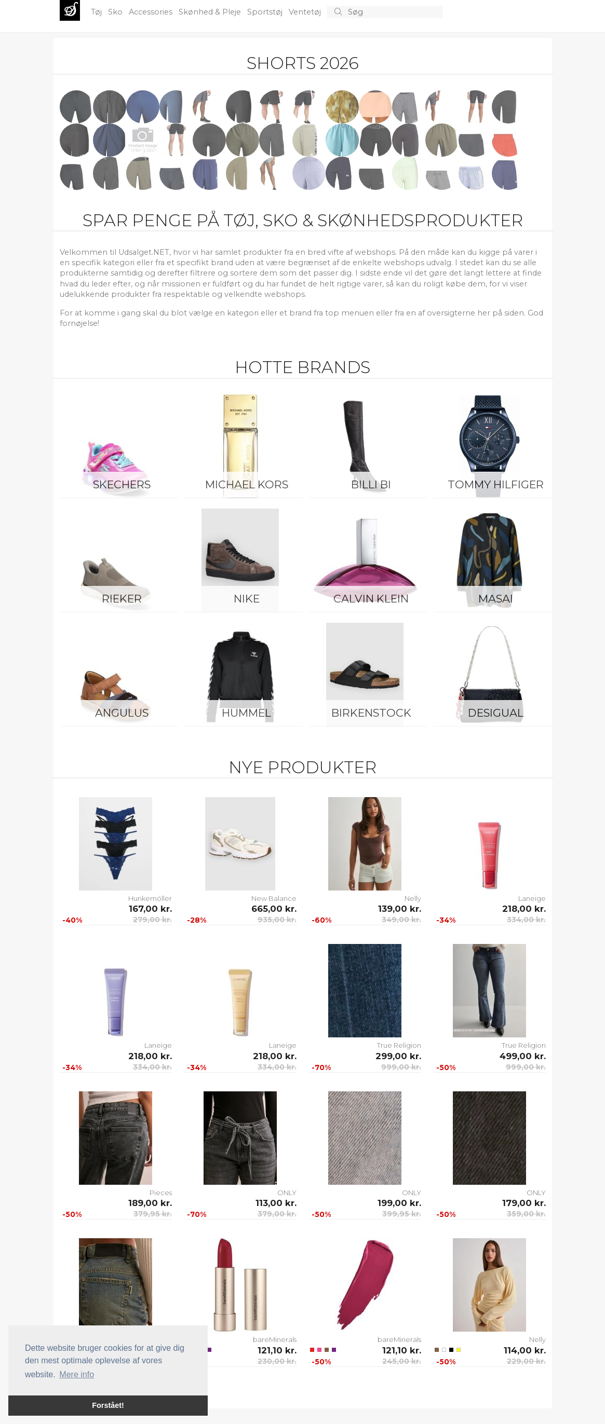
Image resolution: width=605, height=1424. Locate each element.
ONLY (287, 1192)
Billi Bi (371, 484)
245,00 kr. (401, 1361)
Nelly (413, 898)
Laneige (532, 898)
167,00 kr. (150, 908)
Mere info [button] (76, 1374)
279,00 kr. (152, 919)
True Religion (399, 1045)
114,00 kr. (525, 1350)
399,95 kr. (401, 1214)
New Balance (274, 898)
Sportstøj (266, 12)
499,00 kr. (523, 1056)
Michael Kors (246, 484)
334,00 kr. (526, 919)
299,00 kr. (398, 1056)
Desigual (495, 712)
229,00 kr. (526, 1361)
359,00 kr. (526, 1214)
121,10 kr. (277, 1350)
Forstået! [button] (108, 1405)
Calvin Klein (371, 598)
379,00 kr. (277, 1214)
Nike (247, 598)
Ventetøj (306, 12)
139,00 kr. (399, 908)
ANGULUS (122, 712)
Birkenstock (371, 712)
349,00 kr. (401, 919)
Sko (116, 12)
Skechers (122, 484)
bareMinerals (275, 1339)
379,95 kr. (152, 1214)
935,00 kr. (277, 919)
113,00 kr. (276, 1203)
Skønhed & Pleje (211, 12)
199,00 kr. (399, 1203)
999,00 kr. (401, 1067)
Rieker (122, 598)
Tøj (97, 12)
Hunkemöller (150, 898)
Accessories (151, 12)
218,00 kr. (524, 908)
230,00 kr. (277, 1361)
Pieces (161, 1192)
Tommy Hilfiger (496, 484)
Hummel (246, 712)
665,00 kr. (274, 908)
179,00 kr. (524, 1203)
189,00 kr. (150, 1203)
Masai (495, 598)
